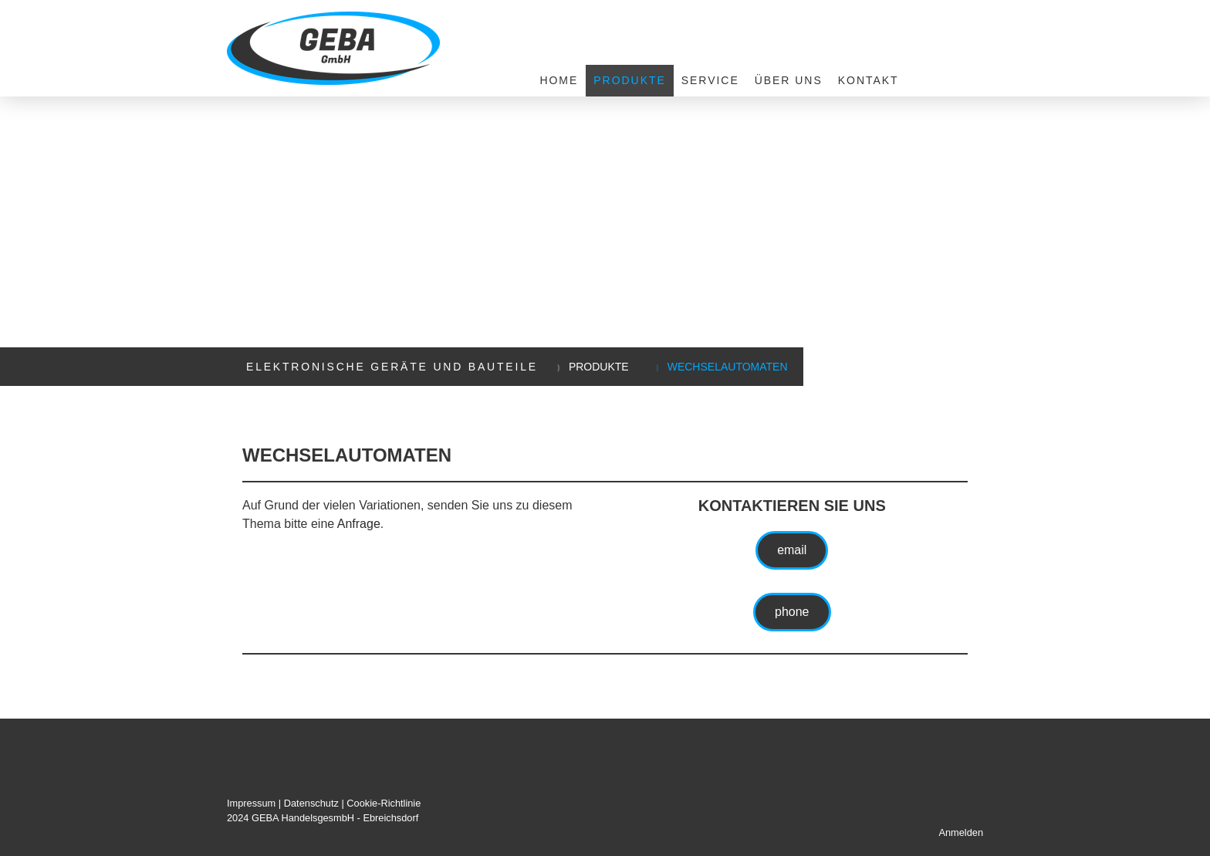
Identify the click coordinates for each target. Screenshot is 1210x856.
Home (558, 80)
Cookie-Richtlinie (383, 803)
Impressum (251, 803)
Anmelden (960, 832)
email (791, 550)
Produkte (629, 80)
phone (792, 611)
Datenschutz (311, 803)
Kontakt (868, 80)
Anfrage (358, 523)
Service (710, 80)
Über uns (789, 80)
